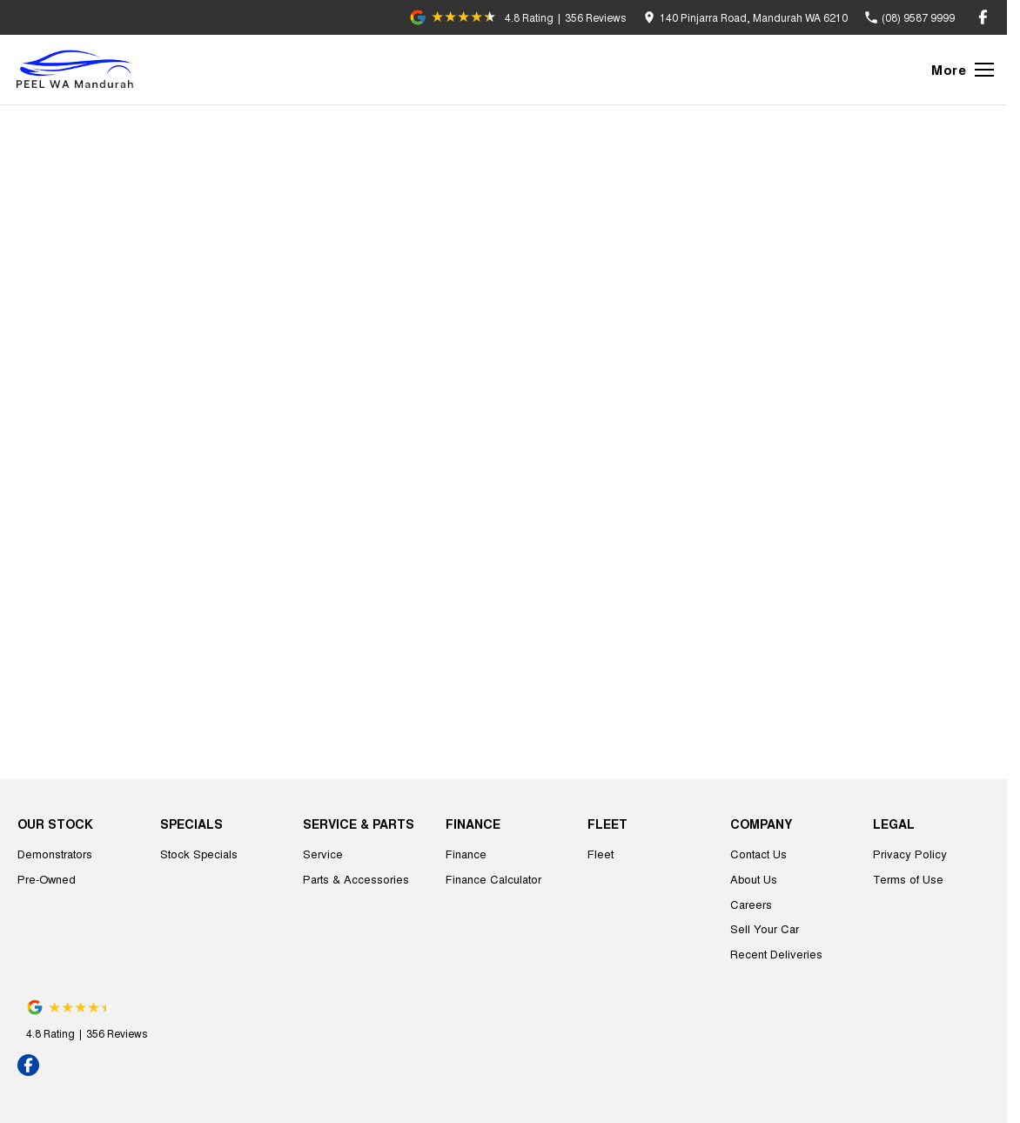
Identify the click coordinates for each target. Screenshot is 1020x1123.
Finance (466, 853)
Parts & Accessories (356, 879)
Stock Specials (199, 853)
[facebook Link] (983, 17)
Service (323, 853)
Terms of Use (908, 879)
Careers (751, 904)
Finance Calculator (493, 879)
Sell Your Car (764, 928)
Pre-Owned (46, 879)
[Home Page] (78, 69)
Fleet (600, 853)
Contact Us (758, 853)
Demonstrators (54, 853)
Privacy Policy (910, 853)
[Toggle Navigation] (962, 69)
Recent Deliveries (776, 953)
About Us (753, 879)
